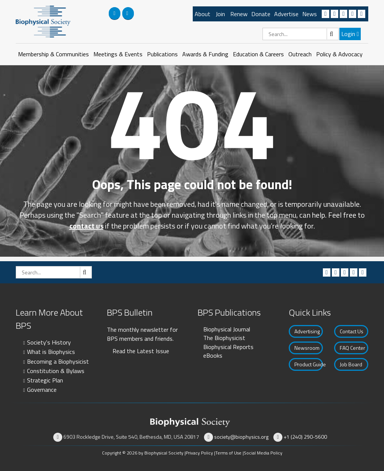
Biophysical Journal (226, 329)
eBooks (212, 355)
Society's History (49, 342)
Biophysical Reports (228, 346)
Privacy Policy (199, 452)
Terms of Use (228, 452)
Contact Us (351, 331)
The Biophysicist (224, 337)
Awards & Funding (205, 54)
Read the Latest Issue (140, 350)
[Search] (300, 34)
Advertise (286, 13)
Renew (239, 13)
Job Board (351, 364)
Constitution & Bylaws (55, 370)
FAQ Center (352, 348)
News (309, 13)
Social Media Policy (263, 452)
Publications (162, 54)
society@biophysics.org (241, 437)
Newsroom (307, 348)
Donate (260, 13)
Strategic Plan (45, 380)
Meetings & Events (117, 54)
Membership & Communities (53, 54)
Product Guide (308, 364)
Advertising (307, 331)
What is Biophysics (51, 351)
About (202, 13)
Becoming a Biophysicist (58, 361)
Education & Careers (258, 54)
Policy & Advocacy (339, 54)
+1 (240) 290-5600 (305, 437)
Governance (42, 389)
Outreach (300, 54)
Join (220, 13)
